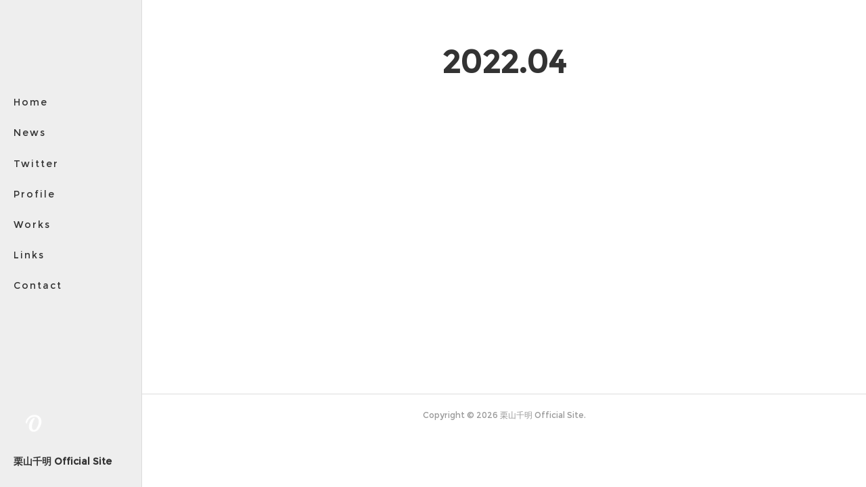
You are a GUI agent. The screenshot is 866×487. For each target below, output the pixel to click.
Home (31, 102)
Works (32, 224)
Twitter (36, 164)
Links (29, 255)
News (30, 132)
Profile (34, 194)
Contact (38, 285)
